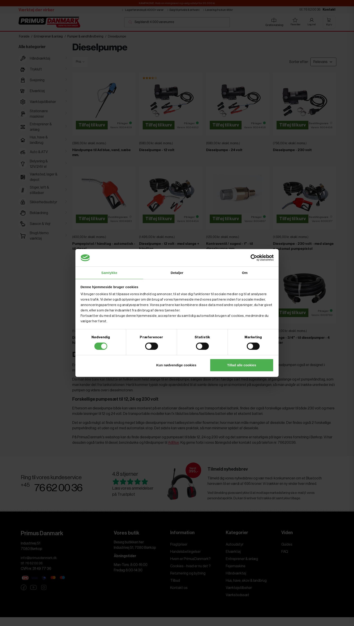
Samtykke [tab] (109, 272)
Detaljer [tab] (177, 272)
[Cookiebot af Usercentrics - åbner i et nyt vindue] (254, 257)
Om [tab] (244, 272)
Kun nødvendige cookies (176, 365)
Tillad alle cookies (241, 365)
